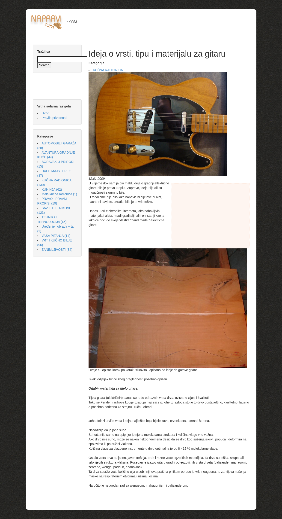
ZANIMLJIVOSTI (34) (57, 249)
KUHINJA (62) (52, 189)
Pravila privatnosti (54, 118)
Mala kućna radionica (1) (59, 194)
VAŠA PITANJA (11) (56, 236)
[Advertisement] (171, 21)
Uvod (45, 113)
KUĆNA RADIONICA (108, 70)
